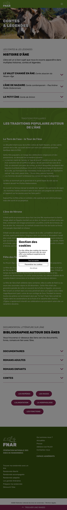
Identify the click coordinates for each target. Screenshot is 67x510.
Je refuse (33, 268)
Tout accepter (33, 260)
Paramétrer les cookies (33, 264)
